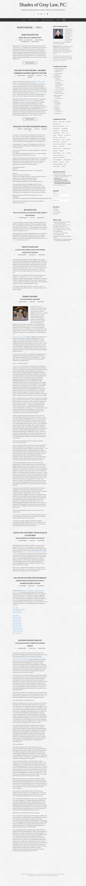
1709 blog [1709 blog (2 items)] (55, 121)
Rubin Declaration (17, 635)
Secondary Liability (29, 39)
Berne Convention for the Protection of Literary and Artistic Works (62, 222)
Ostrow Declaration (17, 619)
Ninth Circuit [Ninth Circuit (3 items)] (64, 141)
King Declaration (17, 628)
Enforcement (57, 76)
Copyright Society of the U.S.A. (60, 226)
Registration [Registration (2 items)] (55, 150)
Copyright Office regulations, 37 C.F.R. (62, 224)
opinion (22, 47)
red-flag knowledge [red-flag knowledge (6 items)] (66, 148)
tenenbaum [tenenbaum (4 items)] (55, 161)
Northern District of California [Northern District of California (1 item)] (59, 144)
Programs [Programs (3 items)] (55, 146)
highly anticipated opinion (38, 84)
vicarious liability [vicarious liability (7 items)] (56, 166)
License (55, 100)
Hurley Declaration (17, 627)
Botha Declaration (17, 625)
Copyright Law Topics (33, 19)
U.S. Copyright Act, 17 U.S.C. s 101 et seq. (63, 229)
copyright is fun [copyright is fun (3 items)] (56, 130)
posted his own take (30, 282)
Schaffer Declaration (17, 636)
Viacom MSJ (15, 616)
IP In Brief (56, 210)
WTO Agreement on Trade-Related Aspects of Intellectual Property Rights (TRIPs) (63, 240)
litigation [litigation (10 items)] (68, 139)
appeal (23, 334)
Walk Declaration (17, 641)
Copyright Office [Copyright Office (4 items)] (64, 130)
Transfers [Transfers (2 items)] (67, 161)
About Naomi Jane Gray (47, 19)
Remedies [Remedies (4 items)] (61, 150)
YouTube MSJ (16, 623)
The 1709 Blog (57, 212)
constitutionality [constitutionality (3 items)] (56, 128)
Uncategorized (30, 78)
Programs (19, 134)
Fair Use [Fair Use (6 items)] (54, 135)
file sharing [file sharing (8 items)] (60, 135)
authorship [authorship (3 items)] (68, 121)
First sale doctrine (59, 80)
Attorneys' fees (59, 111)
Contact (58, 19)
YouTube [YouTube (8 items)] (63, 166)
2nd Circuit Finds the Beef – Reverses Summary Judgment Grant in (30, 73)
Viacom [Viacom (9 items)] (65, 164)
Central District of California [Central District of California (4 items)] (58, 126)
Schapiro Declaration (18, 638)
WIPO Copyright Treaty (59, 234)
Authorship (57, 103)
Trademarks (56, 108)
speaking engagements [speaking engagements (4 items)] (57, 159)
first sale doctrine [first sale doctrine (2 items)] (67, 135)
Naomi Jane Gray (35, 41)
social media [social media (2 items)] (68, 153)
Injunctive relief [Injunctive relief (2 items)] (62, 137)
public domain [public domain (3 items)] (61, 146)
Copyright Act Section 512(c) (19, 342)
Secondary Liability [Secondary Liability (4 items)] (56, 153)
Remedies (21, 39)
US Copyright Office (58, 231)
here (27, 236)
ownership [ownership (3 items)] (69, 144)
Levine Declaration (17, 630)
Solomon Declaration (18, 640)
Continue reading (30, 63)
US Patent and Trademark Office (61, 233)
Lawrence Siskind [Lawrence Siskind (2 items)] (56, 139)
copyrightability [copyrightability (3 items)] (64, 128)
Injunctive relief (59, 85)
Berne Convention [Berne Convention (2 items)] (56, 124)
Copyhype (56, 209)
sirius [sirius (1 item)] (63, 153)
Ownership (56, 102)
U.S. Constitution (58, 98)
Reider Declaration (17, 633)
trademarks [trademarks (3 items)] (61, 161)
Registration (57, 71)
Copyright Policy (31, 883)
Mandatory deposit (59, 70)
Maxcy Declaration (17, 631)
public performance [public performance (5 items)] (57, 148)
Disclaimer (38, 883)
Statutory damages (39, 39)
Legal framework (57, 95)
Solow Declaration (17, 621)
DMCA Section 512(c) (28, 103)
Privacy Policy (44, 883)
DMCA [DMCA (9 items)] (63, 132)
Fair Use (57, 79)
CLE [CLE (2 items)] (67, 126)
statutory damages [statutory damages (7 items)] (67, 159)
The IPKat (56, 214)
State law (57, 96)
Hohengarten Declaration (19, 617)
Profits (57, 86)
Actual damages (59, 83)
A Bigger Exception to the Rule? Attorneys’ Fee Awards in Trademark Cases (63, 176)
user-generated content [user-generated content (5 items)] (57, 164)
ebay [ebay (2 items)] (67, 132)
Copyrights (56, 75)
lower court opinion (40, 95)
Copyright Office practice (59, 68)
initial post (18, 371)
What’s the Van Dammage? (59, 174)
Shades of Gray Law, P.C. (43, 4)
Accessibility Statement (53, 883)
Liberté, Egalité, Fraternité (59, 185)
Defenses (57, 78)
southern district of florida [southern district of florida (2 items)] (58, 155)
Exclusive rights (57, 91)
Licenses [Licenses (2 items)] (63, 139)
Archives (55, 193)
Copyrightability (57, 73)
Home (23, 19)
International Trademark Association (62, 228)
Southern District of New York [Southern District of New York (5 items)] (59, 157)
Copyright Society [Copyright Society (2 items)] (56, 132)
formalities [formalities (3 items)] (55, 137)
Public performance (59, 93)
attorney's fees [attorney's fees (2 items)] (61, 121)
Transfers (57, 104)
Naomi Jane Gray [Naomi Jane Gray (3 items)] (56, 141)
